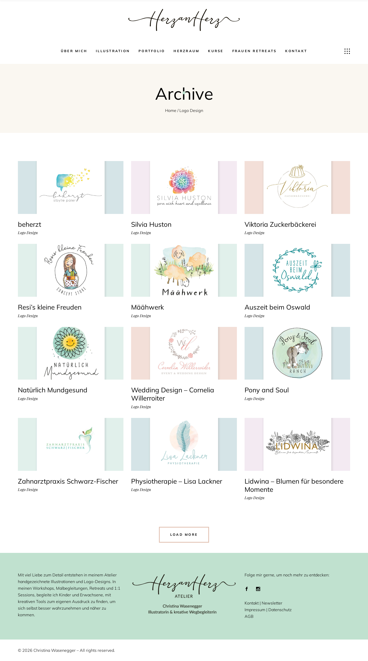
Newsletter (272, 603)
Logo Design (28, 232)
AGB (249, 616)
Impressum (255, 609)
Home (170, 110)
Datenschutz (280, 609)
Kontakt (252, 603)
